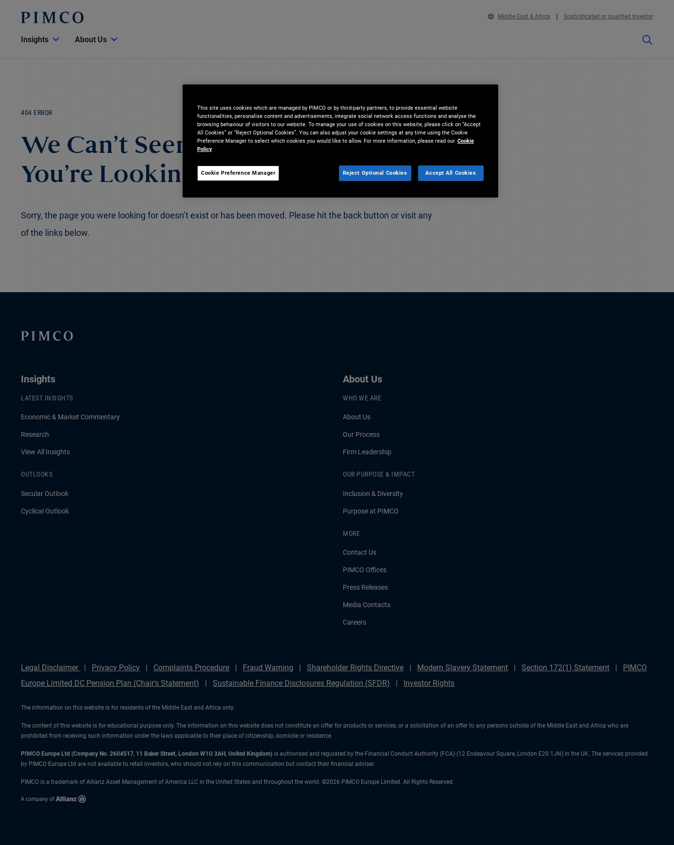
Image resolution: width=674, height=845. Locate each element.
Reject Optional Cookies (375, 172)
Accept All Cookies (450, 172)
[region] (340, 141)
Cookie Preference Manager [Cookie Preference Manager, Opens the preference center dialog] (238, 172)
